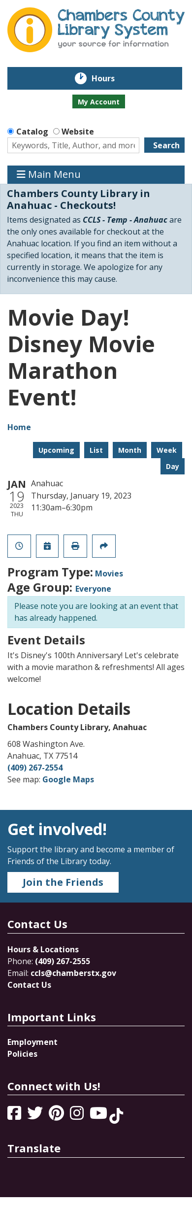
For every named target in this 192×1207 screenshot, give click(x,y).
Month (129, 450)
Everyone (93, 588)
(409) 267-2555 (62, 961)
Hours (110, 78)
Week (167, 450)
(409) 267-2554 (35, 767)
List (96, 450)
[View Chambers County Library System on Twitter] (36, 1115)
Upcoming (56, 450)
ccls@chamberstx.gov (73, 973)
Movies (109, 573)
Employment (32, 1042)
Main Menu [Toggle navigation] (49, 174)
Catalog (32, 131)
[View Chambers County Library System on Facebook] (15, 1115)
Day (172, 466)
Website (78, 131)
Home (19, 427)
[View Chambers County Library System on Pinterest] (57, 1115)
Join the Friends (63, 882)
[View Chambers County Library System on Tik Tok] (116, 1115)
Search (166, 145)
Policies (22, 1053)
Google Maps (68, 779)
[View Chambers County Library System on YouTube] (99, 1115)
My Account (99, 101)
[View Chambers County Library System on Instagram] (78, 1115)
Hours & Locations (43, 949)
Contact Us (29, 984)
